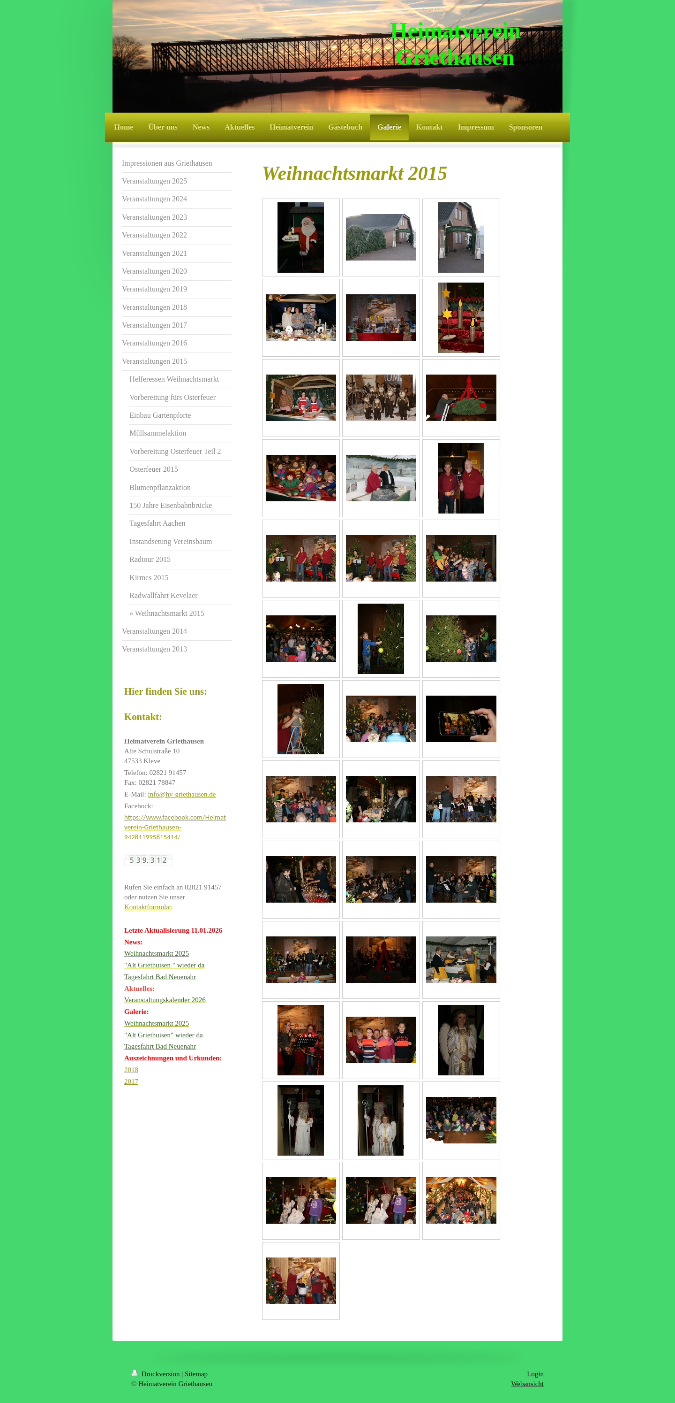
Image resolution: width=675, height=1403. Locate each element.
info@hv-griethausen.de (182, 794)
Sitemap (196, 1374)
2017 (131, 1081)
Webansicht (527, 1384)
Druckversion (156, 1374)
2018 (131, 1069)
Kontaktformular (147, 907)
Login (535, 1374)
